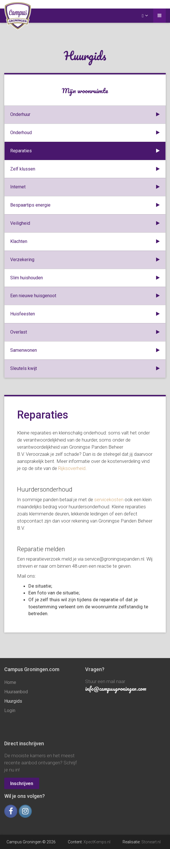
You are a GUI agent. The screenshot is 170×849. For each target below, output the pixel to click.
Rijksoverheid (71, 468)
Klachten (85, 241)
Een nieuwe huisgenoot (85, 296)
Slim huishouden (85, 278)
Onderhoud (85, 133)
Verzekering (85, 260)
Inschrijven (21, 783)
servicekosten (108, 499)
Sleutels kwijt (85, 368)
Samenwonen (85, 350)
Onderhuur (85, 114)
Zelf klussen (85, 169)
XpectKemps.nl (96, 842)
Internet (85, 187)
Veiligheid (85, 223)
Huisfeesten (85, 314)
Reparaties (85, 151)
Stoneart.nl (151, 842)
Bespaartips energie (85, 205)
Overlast (85, 332)
